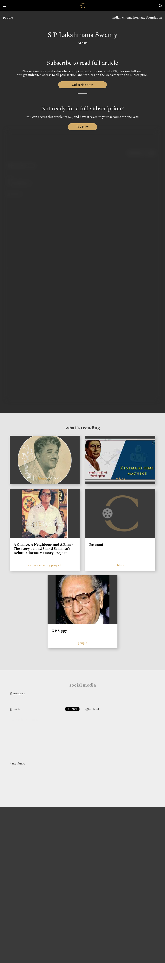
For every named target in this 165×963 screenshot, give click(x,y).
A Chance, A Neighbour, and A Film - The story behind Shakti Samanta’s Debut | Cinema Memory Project (43, 548)
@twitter (16, 709)
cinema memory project (44, 565)
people (8, 17)
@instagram (17, 693)
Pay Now (82, 127)
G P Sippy (59, 631)
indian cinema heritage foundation (137, 17)
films (120, 565)
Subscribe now (82, 85)
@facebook (92, 709)
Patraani (96, 544)
